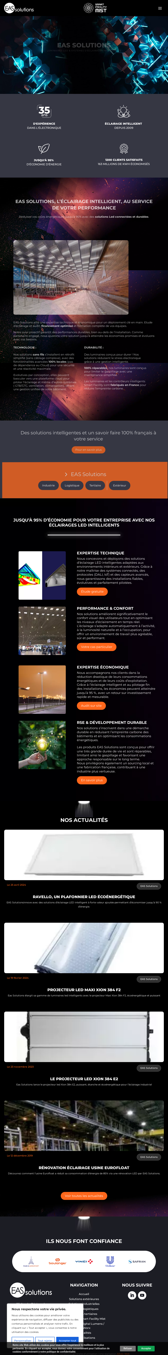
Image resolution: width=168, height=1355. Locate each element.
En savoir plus (92, 780)
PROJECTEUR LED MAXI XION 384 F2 (84, 990)
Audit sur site (91, 706)
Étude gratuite (92, 591)
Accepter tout (67, 1340)
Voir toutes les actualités (84, 1196)
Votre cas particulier (96, 647)
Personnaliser (22, 1340)
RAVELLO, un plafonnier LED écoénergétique (84, 897)
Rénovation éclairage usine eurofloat (84, 1167)
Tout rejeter (45, 1340)
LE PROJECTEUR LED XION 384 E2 (84, 1079)
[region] (45, 1325)
